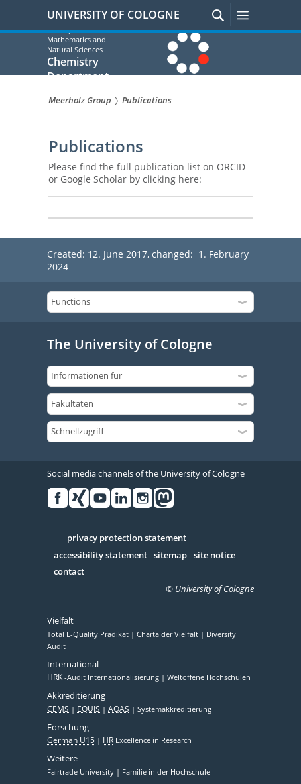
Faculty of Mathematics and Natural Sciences (76, 39)
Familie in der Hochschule (166, 772)
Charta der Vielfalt (168, 634)
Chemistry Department (78, 68)
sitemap (170, 555)
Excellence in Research (147, 740)
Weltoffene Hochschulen (209, 677)
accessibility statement (100, 555)
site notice (214, 555)
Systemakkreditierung (174, 709)
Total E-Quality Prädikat (89, 634)
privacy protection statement (126, 538)
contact (69, 572)
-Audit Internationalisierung (104, 677)
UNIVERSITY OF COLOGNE (113, 14)
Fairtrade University (81, 772)
